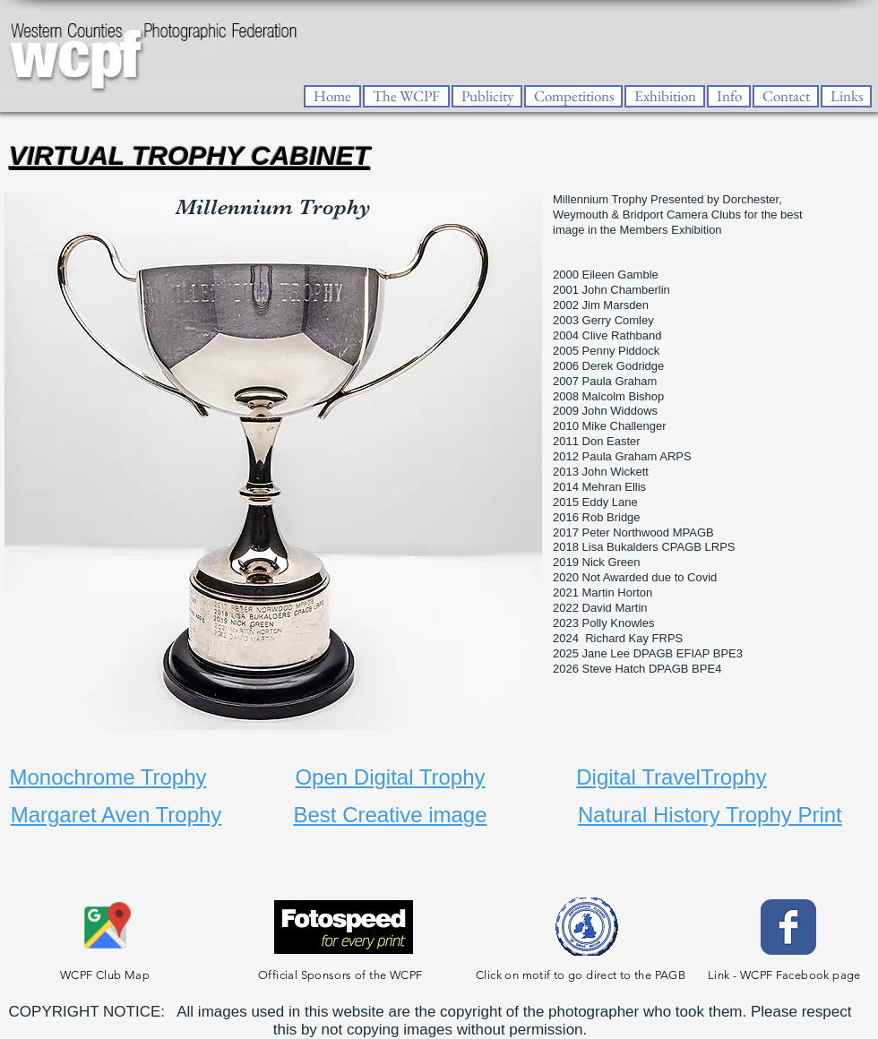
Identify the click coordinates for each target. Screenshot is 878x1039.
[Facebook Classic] (788, 927)
